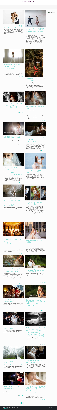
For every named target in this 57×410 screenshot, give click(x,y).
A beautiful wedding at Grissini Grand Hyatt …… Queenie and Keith (12, 270)
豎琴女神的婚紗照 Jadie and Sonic (34, 241)
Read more (21, 36)
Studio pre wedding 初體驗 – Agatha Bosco (12, 26)
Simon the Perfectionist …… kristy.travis (35, 271)
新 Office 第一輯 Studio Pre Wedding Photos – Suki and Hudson (11, 66)
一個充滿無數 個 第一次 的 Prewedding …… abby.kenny (35, 108)
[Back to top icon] (53, 408)
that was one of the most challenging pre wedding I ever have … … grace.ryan (13, 362)
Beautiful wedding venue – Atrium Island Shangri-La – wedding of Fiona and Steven (13, 240)
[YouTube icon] (49, 408)
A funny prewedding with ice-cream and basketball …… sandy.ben (35, 139)
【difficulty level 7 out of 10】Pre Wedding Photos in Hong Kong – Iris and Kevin (35, 30)
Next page (27, 403)
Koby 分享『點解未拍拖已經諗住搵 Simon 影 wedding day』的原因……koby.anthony (35, 389)
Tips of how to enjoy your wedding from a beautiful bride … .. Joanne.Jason (13, 105)
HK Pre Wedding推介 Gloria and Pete (33, 171)
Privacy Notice (5, 408)
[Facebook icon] (48, 408)
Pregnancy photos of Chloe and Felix (34, 203)
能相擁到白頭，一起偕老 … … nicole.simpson (13, 138)
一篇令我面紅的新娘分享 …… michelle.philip (35, 361)
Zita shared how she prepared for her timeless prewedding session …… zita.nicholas (35, 302)
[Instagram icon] (51, 408)
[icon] (53, 408)
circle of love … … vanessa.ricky (9, 328)
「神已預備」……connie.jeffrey (8, 301)
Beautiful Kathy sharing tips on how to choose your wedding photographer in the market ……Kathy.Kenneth (12, 171)
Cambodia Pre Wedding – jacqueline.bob (35, 79)
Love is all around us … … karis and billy (12, 387)
